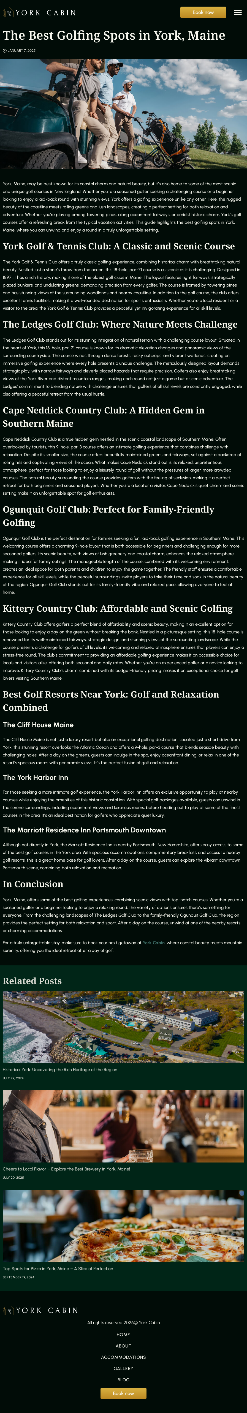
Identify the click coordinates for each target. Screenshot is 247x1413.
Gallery (124, 1368)
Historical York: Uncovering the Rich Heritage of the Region (60, 1069)
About (124, 1346)
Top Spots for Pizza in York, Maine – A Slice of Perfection (58, 1268)
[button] (238, 12)
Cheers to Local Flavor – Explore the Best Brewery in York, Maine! (66, 1169)
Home (123, 1335)
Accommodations (123, 1357)
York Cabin (154, 942)
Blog (124, 1380)
